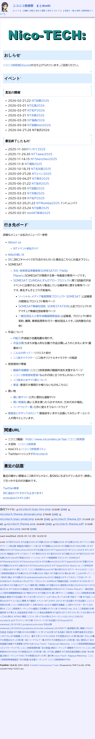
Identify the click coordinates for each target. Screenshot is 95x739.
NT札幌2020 (36, 573)
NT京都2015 (44, 593)
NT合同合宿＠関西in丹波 (74, 652)
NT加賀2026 (40, 100)
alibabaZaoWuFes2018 (40, 577)
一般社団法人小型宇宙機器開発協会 (39, 316)
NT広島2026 (36, 105)
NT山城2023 (22, 566)
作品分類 (18, 343)
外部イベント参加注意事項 (40, 613)
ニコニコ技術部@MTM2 (59, 660)
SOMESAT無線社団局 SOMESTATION (43, 306)
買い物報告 (19, 402)
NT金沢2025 (40, 183)
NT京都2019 (57, 573)
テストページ (39, 620)
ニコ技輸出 (69, 593)
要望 (15, 384)
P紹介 (16, 338)
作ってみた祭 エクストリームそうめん (40, 597)
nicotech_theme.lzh (66, 519)
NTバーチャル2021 (78, 569)
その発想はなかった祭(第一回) (14, 640)
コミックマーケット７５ (10, 648)
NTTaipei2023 (60, 566)
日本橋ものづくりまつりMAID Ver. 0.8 (58, 609)
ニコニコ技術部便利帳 (30, 648)
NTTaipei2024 (70, 562)
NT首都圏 (15, 636)
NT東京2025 (41, 178)
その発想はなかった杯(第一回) (32, 652)
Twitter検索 (11, 488)
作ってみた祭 (47, 632)
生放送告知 (22, 613)
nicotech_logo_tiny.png (33, 509)
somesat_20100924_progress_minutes (22, 628)
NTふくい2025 (41, 173)
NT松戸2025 (36, 198)
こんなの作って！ (23, 353)
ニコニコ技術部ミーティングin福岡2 (22, 609)
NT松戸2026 (36, 110)
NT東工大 (12, 613)
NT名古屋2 (59, 632)
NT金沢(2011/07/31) (64, 613)
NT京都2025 (35, 193)
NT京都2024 (86, 562)
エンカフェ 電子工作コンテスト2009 (38, 636)
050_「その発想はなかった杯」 (33, 656)
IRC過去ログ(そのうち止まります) (23, 493)
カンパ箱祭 (29, 585)
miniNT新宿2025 (38, 213)
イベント (40, 601)
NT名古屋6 (17, 597)
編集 (26, 11)
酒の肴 (51, 656)
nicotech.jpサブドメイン (12, 620)
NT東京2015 (30, 593)
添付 (49, 11)
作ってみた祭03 (84, 613)
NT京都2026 (35, 115)
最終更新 (86, 11)
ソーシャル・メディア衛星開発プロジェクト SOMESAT (49, 296)
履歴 (43, 11)
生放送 (10, 632)
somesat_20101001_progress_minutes (21, 624)
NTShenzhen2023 (40, 566)
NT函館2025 (36, 188)
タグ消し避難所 (54, 652)
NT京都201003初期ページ (27, 632)
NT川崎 (29, 620)
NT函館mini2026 (39, 125)
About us (14, 242)
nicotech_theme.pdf (68, 524)
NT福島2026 (36, 120)
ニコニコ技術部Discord (17, 65)
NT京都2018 (19, 577)
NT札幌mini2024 (51, 562)
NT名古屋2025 (41, 168)
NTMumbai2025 (48, 203)
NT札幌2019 (22, 573)
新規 (67, 11)
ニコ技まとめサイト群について (30, 380)
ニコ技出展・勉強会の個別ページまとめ (23, 546)
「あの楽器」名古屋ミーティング (33, 660)
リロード (56, 11)
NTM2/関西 (20, 617)
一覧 (72, 11)
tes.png (13, 529)
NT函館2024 (7, 566)
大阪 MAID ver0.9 (42, 605)
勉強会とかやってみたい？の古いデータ (72, 577)
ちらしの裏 (89, 636)
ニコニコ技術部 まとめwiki (32, 5)
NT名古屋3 (51, 620)
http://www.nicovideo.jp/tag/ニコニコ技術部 (55, 439)
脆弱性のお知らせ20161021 (74, 585)
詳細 (64, 510)
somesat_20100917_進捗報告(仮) (62, 628)
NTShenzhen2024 (30, 562)
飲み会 (68, 573)
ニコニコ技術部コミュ (34, 449)
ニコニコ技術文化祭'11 (21, 605)
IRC (10, 259)
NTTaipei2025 (41, 154)
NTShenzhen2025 (44, 159)
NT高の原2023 (59, 569)
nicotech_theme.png (19, 524)
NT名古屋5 (68, 601)
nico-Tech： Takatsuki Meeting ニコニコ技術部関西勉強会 (64, 644)
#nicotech (40, 454)
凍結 (32, 11)
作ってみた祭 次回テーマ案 (69, 597)
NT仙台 (86, 597)
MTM (48, 640)
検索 (78, 11)
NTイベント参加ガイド (25, 248)
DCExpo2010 (65, 620)
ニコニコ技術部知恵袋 (25, 375)
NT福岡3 (31, 601)
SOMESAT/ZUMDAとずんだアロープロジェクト (42, 280)
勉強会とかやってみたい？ (23, 413)
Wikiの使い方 (16, 254)
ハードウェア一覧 (22, 407)
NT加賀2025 (40, 208)
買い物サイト (20, 397)
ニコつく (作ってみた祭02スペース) (43, 617)
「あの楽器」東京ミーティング (54, 648)
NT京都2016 (53, 585)
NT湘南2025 (33, 164)
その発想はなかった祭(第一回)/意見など (70, 640)
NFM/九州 (28, 644)
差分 (38, 11)
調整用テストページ (76, 648)
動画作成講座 (21, 370)
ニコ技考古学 (87, 566)
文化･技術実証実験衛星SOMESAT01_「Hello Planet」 (56, 589)
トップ (16, 11)
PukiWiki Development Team (44, 665)
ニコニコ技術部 (27, 444)
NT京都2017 (17, 585)
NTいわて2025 (35, 149)
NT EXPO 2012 (53, 601)
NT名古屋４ (80, 601)
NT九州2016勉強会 (19, 589)
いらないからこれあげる (72, 617)
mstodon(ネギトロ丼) (16, 498)
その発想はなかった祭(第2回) (70, 636)
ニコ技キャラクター (24, 357)
